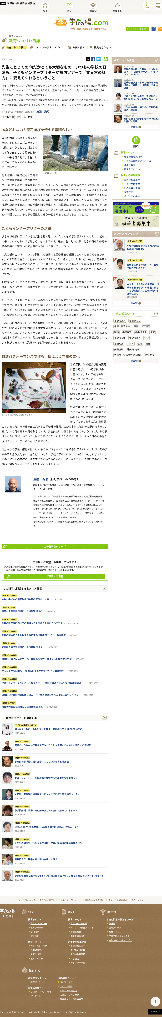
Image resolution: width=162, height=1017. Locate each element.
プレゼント (35, 996)
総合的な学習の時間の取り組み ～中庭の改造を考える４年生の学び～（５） (41, 694)
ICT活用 (146, 326)
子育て (130, 343)
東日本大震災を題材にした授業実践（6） (23, 611)
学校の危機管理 (132, 183)
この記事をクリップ (34, 546)
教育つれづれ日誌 (16, 47)
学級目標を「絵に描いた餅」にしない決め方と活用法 (42, 761)
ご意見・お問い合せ (69, 994)
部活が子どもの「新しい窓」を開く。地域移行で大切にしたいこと (48, 729)
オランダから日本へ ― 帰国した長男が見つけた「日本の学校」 (34, 670)
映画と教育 (78, 47)
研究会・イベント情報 (40, 991)
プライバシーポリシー (68, 899)
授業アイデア (115, 927)
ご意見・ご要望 (35, 576)
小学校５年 (141, 332)
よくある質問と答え (117, 899)
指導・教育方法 (122, 326)
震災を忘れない (102, 47)
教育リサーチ (36, 958)
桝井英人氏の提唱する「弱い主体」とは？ (36, 859)
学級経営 (127, 332)
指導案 (112, 923)
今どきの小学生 (132, 196)
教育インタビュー (38, 923)
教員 (148, 343)
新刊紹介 (34, 931)
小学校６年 (120, 337)
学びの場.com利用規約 (93, 899)
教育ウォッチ (36, 927)
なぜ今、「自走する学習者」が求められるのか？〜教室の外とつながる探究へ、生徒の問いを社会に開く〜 (143, 289)
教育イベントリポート (40, 945)
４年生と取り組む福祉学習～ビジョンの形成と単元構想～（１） (47, 794)
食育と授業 (35, 954)
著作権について (47, 899)
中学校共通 (135, 337)
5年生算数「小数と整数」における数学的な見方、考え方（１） (47, 826)
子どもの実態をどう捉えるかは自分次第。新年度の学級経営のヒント (49, 843)
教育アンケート (37, 982)
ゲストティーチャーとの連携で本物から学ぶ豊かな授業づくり (46, 777)
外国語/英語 (133, 349)
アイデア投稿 (66, 986)
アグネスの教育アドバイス (49, 47)
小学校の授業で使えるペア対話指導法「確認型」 (141, 109)
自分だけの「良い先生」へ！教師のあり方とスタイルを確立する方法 (37, 659)
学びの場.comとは (27, 899)
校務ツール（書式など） (120, 940)
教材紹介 (34, 935)
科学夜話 (128, 192)
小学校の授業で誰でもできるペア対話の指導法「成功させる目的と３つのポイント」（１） (60, 875)
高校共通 (118, 343)
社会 (146, 337)
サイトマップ (137, 899)
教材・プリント (116, 931)
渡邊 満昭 (42, 111)
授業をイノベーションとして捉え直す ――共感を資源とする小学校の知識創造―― (44, 682)
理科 (139, 343)
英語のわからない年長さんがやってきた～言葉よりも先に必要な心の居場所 (53, 745)
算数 (136, 326)
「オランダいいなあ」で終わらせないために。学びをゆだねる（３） (142, 97)
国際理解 (118, 349)
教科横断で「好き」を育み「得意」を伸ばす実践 (141, 120)
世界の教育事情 (132, 188)
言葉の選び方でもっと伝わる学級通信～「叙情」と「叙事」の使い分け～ (141, 85)
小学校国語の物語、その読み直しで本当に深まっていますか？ (46, 810)
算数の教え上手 (132, 179)
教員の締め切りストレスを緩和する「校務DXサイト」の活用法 (34, 635)
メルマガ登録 (66, 982)
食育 (152, 332)
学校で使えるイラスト (119, 935)
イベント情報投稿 (68, 990)
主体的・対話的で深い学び (127, 355)
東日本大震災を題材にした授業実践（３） (23, 706)
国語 (116, 332)
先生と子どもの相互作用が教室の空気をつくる (25, 599)
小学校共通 (8, 116)
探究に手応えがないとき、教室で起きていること (142, 266)
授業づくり (135, 320)
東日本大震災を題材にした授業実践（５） (23, 647)
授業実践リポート (38, 950)
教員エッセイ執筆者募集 (71, 998)
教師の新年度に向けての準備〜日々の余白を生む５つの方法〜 (33, 623)
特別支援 (149, 355)
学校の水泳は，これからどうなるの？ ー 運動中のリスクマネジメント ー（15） (141, 71)
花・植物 (27, 116)
